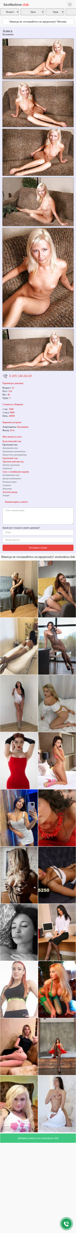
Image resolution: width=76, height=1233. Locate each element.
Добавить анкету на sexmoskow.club (37, 1138)
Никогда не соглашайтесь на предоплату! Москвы (38, 21)
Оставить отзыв (38, 547)
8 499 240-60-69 (20, 376)
